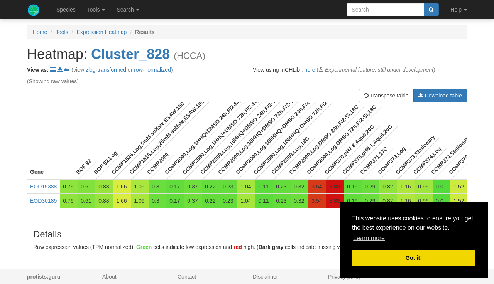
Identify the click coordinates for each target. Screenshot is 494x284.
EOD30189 (43, 201)
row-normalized (152, 70)
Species (66, 10)
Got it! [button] (414, 258)
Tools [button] (96, 10)
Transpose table (386, 95)
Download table (440, 95)
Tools (62, 32)
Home (40, 32)
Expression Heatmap (101, 32)
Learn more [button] (369, 238)
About (109, 277)
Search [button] (128, 10)
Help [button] (458, 10)
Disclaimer (265, 277)
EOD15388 (43, 186)
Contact (187, 277)
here (310, 70)
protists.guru (43, 277)
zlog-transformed (106, 70)
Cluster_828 (130, 54)
